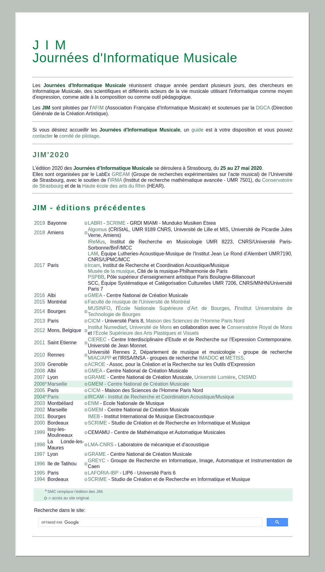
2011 (39, 342)
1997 (39, 454)
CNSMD (247, 377)
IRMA (116, 180)
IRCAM (96, 396)
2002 (39, 409)
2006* (40, 384)
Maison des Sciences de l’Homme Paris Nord (195, 320)
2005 (39, 390)
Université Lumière (214, 377)
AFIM (98, 107)
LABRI (95, 223)
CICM (94, 320)
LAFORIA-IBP (103, 472)
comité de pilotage (79, 136)
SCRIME (115, 223)
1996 (39, 463)
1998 (39, 444)
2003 (39, 403)
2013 (39, 320)
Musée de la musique (111, 271)
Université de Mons (150, 327)
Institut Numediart (107, 327)
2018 (39, 232)
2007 (39, 377)
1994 (39, 479)
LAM (93, 253)
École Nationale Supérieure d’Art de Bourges (173, 308)
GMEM (95, 384)
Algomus (97, 229)
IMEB (94, 416)
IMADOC (209, 357)
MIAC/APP (99, 357)
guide (197, 129)
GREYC (96, 460)
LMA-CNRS (101, 444)
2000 (39, 422)
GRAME (97, 377)
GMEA (95, 295)
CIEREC (98, 339)
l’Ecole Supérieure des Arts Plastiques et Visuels (146, 333)
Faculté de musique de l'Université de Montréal (139, 301)
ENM (93, 403)
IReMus (96, 241)
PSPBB (96, 277)
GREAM (121, 174)
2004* (40, 396)
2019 (39, 223)
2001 (39, 416)
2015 (39, 301)
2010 (39, 354)
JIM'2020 (50, 155)
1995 (39, 472)
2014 (39, 311)
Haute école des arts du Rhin (113, 186)
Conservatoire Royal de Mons (259, 327)
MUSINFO (99, 308)
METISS (234, 357)
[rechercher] (149, 522)
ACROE (96, 364)
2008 (39, 370)
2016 (39, 295)
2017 (39, 265)
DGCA (263, 107)
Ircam (94, 265)
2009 (39, 364)
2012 (39, 330)
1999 (39, 432)
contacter (42, 136)
